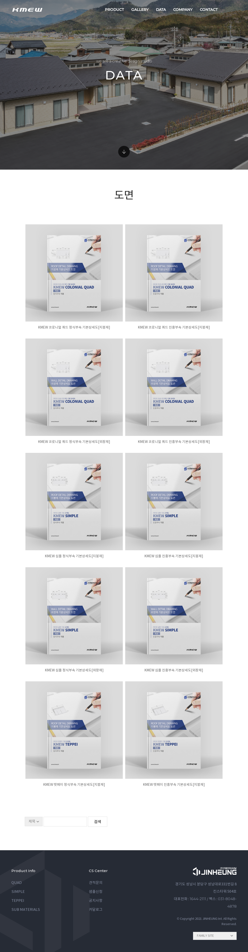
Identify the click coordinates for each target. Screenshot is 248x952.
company (183, 9)
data (161, 9)
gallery (140, 9)
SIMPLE (18, 892)
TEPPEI (17, 901)
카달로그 (95, 910)
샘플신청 (95, 892)
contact (209, 9)
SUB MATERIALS (25, 910)
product (114, 9)
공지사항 (95, 901)
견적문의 (95, 883)
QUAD (16, 883)
